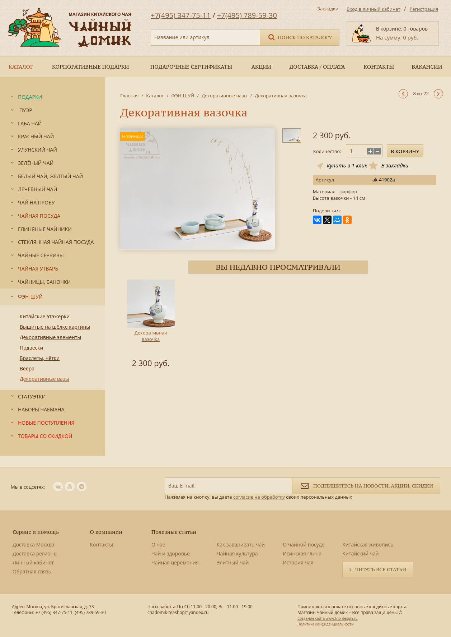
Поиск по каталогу (299, 36)
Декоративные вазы (225, 95)
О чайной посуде (303, 544)
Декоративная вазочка (151, 335)
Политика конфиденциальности (325, 624)
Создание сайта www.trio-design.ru (327, 618)
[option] (151, 325)
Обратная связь (32, 571)
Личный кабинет (33, 562)
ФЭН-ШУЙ (182, 95)
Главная (129, 95)
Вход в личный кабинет (373, 9)
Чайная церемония (175, 562)
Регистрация (423, 9)
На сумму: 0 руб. (397, 37)
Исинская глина (302, 553)
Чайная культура (237, 553)
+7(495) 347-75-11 (181, 15)
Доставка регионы (35, 553)
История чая (298, 562)
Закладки (327, 8)
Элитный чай (233, 562)
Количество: (327, 151)
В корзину (405, 151)
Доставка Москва (34, 544)
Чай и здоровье (170, 553)
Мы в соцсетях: (28, 487)
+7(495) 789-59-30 (247, 15)
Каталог (155, 95)
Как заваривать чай (241, 544)
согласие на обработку (259, 497)
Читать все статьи (380, 569)
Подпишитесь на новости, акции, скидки (366, 485)
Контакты (101, 544)
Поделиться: (327, 211)
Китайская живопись (367, 544)
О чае (158, 544)
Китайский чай (360, 553)
